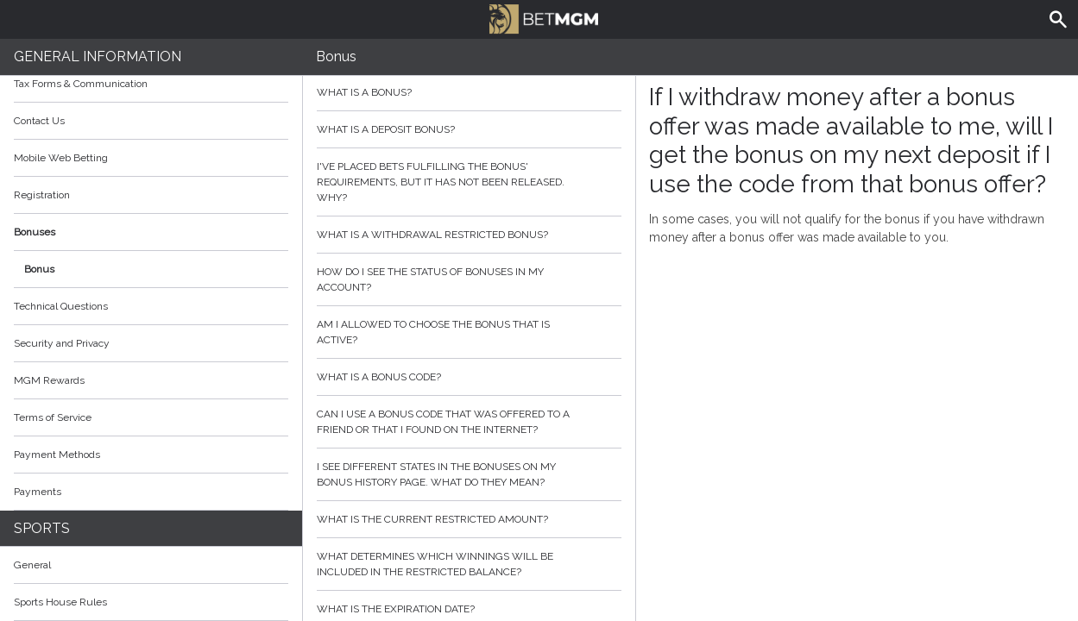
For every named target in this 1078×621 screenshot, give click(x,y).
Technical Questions (61, 306)
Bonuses (151, 232)
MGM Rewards (49, 380)
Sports (42, 528)
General (32, 565)
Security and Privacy (62, 343)
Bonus (39, 269)
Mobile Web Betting (61, 158)
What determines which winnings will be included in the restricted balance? (469, 564)
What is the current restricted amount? (469, 519)
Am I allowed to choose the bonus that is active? (469, 332)
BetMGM (543, 17)
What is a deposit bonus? (469, 129)
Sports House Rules (60, 602)
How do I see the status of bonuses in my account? (469, 279)
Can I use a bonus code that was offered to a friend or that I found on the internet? (469, 422)
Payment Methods (151, 454)
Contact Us (39, 121)
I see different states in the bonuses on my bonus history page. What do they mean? (469, 474)
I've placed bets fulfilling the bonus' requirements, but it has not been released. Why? (469, 182)
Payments (151, 492)
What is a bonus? (469, 92)
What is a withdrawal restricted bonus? (469, 235)
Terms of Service (151, 417)
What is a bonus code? (469, 377)
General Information (97, 56)
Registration (42, 195)
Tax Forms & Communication (151, 84)
